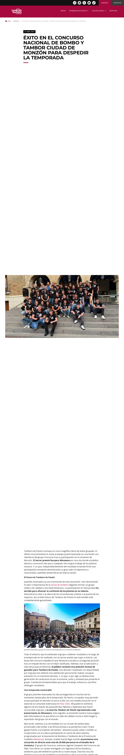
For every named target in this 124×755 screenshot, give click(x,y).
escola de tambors (60, 584)
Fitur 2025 (65, 703)
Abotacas (38, 739)
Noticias (16, 21)
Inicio (9, 21)
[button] (29, 31)
